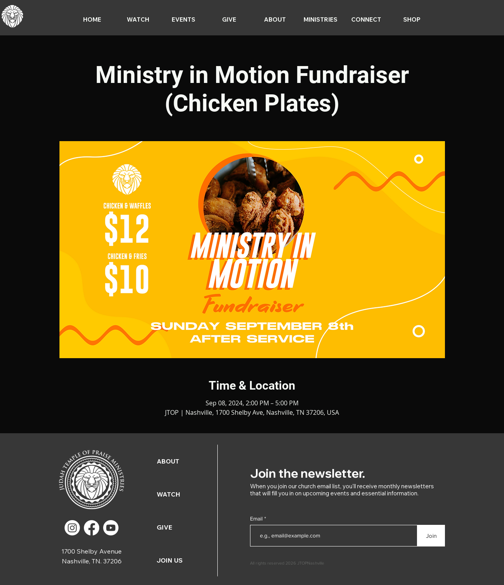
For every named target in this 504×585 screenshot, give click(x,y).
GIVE (164, 527)
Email (257, 518)
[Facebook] (91, 527)
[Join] (431, 535)
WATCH (168, 494)
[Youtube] (111, 527)
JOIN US (170, 560)
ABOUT (168, 461)
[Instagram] (72, 527)
